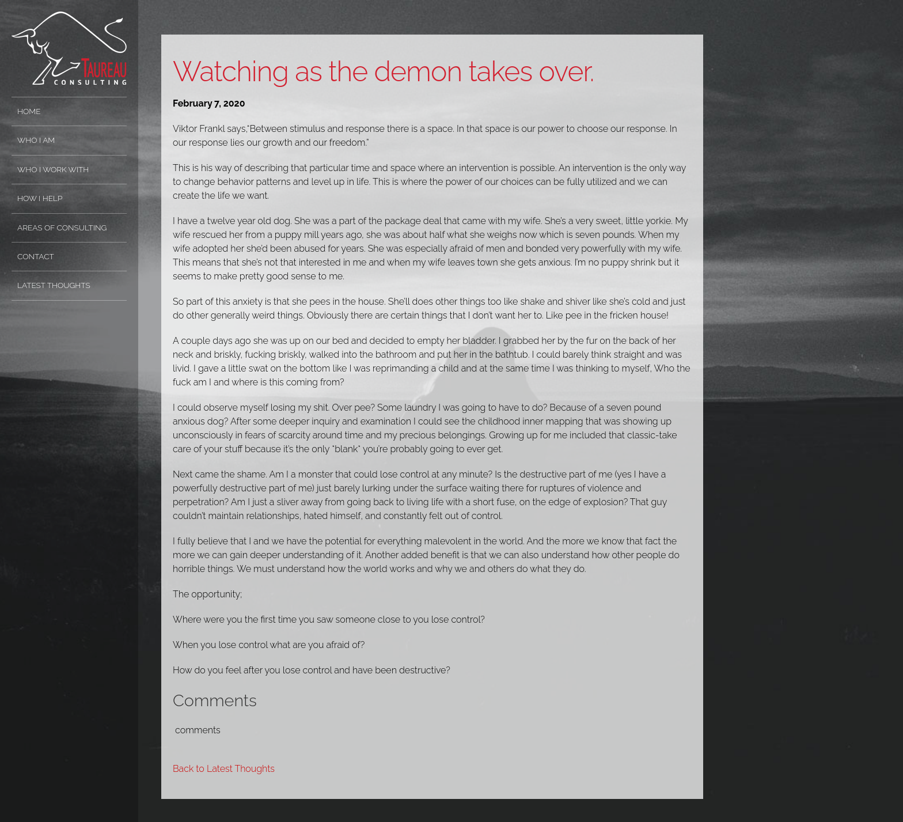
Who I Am (36, 140)
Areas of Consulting (62, 227)
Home (29, 111)
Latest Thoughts (53, 285)
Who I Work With (53, 169)
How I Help (39, 198)
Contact (35, 256)
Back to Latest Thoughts (224, 768)
